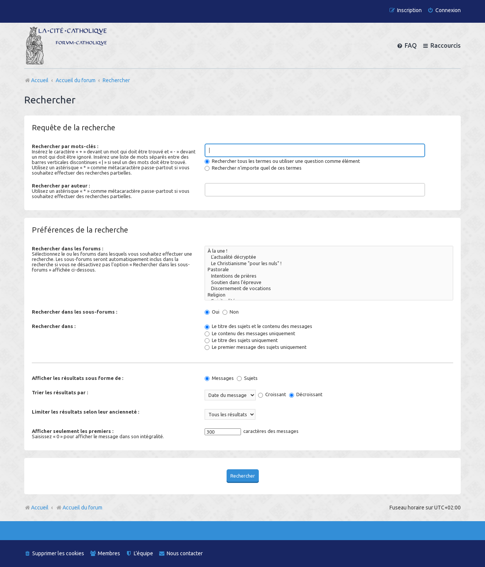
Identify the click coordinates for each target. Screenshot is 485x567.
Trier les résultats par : (60, 392)
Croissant (272, 394)
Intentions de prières (329, 276)
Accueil (39, 508)
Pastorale (329, 270)
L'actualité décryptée (329, 257)
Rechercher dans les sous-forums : (74, 311)
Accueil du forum (79, 508)
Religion (329, 295)
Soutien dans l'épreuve (329, 283)
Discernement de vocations (329, 289)
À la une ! (329, 251)
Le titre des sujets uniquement (241, 340)
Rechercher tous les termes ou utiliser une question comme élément (282, 161)
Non (230, 311)
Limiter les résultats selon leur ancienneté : (85, 411)
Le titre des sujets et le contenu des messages (258, 326)
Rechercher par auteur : (61, 185)
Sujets (247, 378)
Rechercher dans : (53, 326)
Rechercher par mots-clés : (65, 146)
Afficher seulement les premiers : (72, 431)
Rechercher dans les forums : (67, 248)
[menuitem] (444, 10)
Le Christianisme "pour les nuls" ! (329, 264)
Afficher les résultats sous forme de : (77, 378)
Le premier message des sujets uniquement (256, 347)
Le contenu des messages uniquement (250, 333)
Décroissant (305, 394)
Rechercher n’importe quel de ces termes (253, 167)
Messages (219, 378)
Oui (212, 311)
